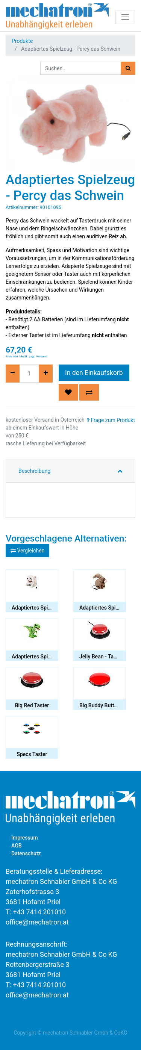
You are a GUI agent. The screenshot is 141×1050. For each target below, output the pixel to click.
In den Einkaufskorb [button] (94, 373)
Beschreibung (34, 471)
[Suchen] (128, 68)
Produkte (22, 41)
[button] (68, 392)
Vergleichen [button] (27, 551)
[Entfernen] (13, 374)
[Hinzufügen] (46, 374)
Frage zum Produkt (110, 420)
